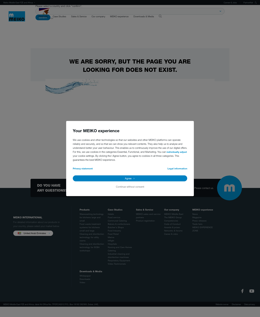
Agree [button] (128, 178)
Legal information (177, 168)
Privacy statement (83, 168)
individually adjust (177, 151)
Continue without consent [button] (130, 186)
